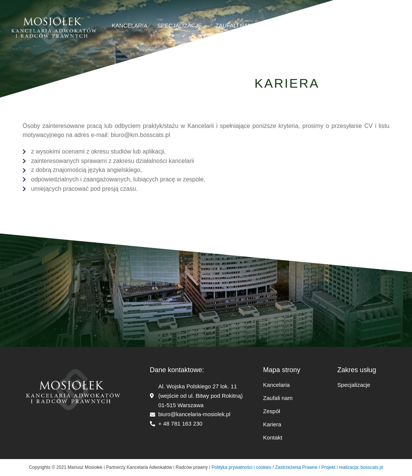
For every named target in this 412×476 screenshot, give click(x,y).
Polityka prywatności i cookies (242, 467)
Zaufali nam (278, 398)
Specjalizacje (181, 25)
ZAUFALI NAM (233, 25)
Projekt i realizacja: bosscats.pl (351, 467)
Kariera (306, 25)
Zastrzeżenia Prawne (296, 467)
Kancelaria (130, 25)
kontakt (342, 25)
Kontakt (272, 437)
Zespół (271, 411)
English (377, 25)
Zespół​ (273, 25)
